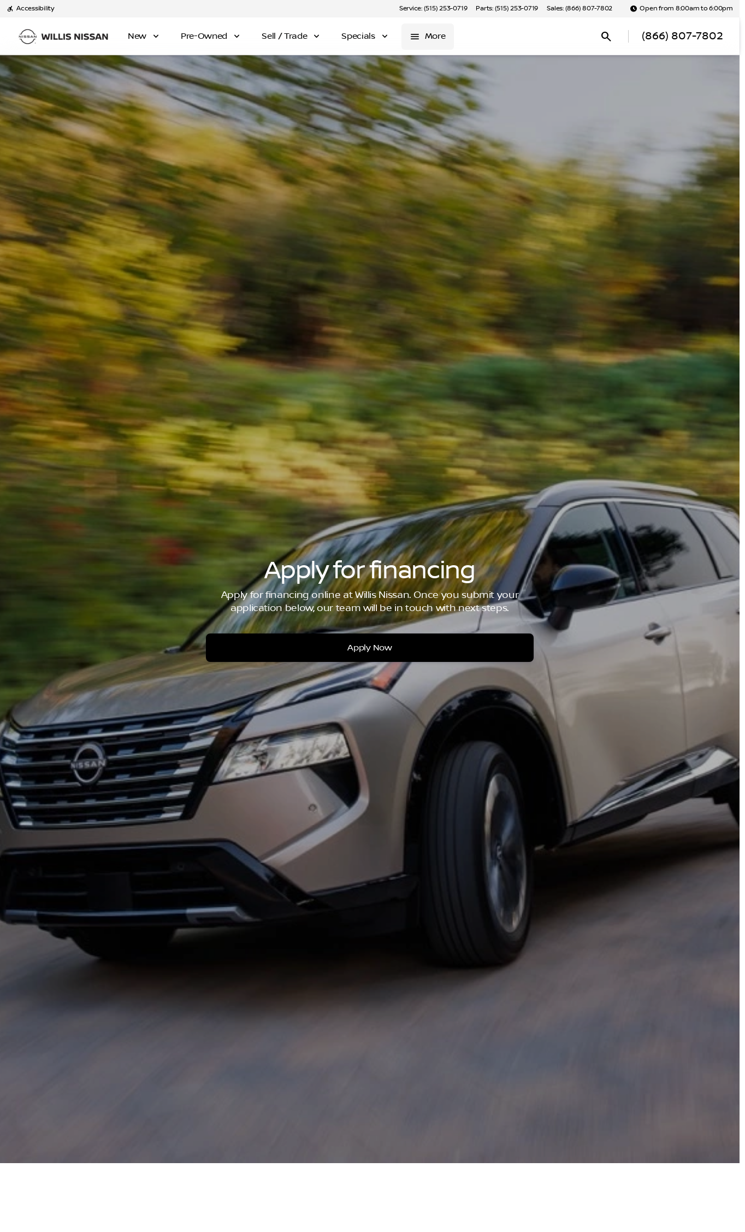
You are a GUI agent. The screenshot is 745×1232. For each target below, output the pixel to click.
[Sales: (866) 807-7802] (579, 8)
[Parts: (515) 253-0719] (507, 8)
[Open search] (606, 36)
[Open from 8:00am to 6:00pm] (681, 8)
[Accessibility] (30, 8)
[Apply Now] (370, 647)
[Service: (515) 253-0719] (433, 8)
